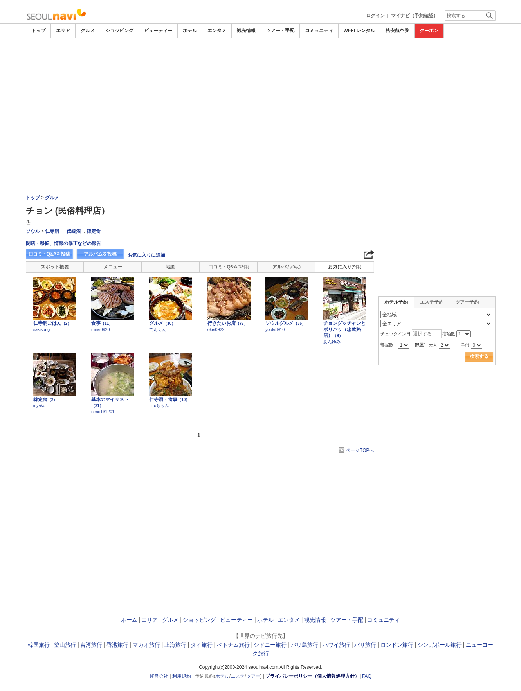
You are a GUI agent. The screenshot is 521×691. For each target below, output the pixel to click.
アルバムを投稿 (100, 254)
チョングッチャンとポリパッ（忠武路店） (344, 329)
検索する (479, 356)
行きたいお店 (227, 323)
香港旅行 (117, 645)
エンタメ (216, 30)
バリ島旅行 (304, 645)
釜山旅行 (65, 645)
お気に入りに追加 (146, 255)
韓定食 (94, 231)
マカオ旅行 (146, 645)
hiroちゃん (159, 405)
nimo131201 (102, 411)
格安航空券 (397, 30)
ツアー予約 (467, 302)
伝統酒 (74, 231)
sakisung (41, 329)
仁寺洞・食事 (169, 399)
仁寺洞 (52, 231)
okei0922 (216, 329)
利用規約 (181, 676)
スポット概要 (55, 267)
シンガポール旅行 (440, 645)
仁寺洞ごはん (52, 323)
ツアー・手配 (280, 30)
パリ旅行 (365, 645)
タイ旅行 (202, 645)
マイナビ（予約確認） (414, 15)
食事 (102, 323)
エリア (63, 30)
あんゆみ (332, 341)
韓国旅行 (39, 645)
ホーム (129, 620)
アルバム (286, 267)
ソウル (33, 231)
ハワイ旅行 (336, 645)
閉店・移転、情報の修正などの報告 (63, 243)
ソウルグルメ (285, 323)
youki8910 (275, 329)
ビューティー (158, 30)
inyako (39, 405)
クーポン (429, 30)
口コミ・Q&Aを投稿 (49, 254)
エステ (238, 676)
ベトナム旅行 (233, 645)
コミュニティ (319, 30)
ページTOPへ (360, 450)
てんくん (157, 329)
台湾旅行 (91, 645)
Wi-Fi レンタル (359, 30)
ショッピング (119, 30)
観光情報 (246, 30)
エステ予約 (431, 302)
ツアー (253, 676)
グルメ (88, 30)
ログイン (375, 15)
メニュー (112, 267)
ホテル (190, 30)
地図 (170, 267)
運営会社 (159, 676)
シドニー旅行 (270, 645)
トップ (38, 30)
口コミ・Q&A (228, 267)
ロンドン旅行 (396, 645)
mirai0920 (100, 329)
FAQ (366, 676)
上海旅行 (175, 645)
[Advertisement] (260, 59)
